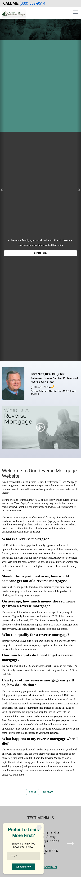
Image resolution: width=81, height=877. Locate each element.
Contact (48, 792)
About (32, 792)
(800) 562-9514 (32, 3)
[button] (2, 190)
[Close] (39, 827)
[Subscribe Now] (23, 866)
